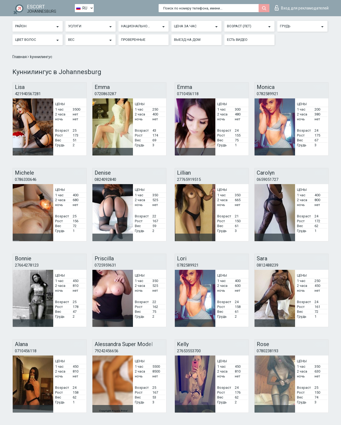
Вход (302, 8)
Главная (20, 57)
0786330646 (25, 179)
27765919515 (189, 179)
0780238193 (267, 350)
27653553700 (189, 350)
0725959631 (105, 265)
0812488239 (267, 265)
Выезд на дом (187, 40)
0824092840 (105, 179)
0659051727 (267, 179)
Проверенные (133, 40)
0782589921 (267, 93)
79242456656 (106, 350)
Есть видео (237, 40)
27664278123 (27, 265)
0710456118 (188, 93)
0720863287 (105, 93)
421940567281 (28, 93)
